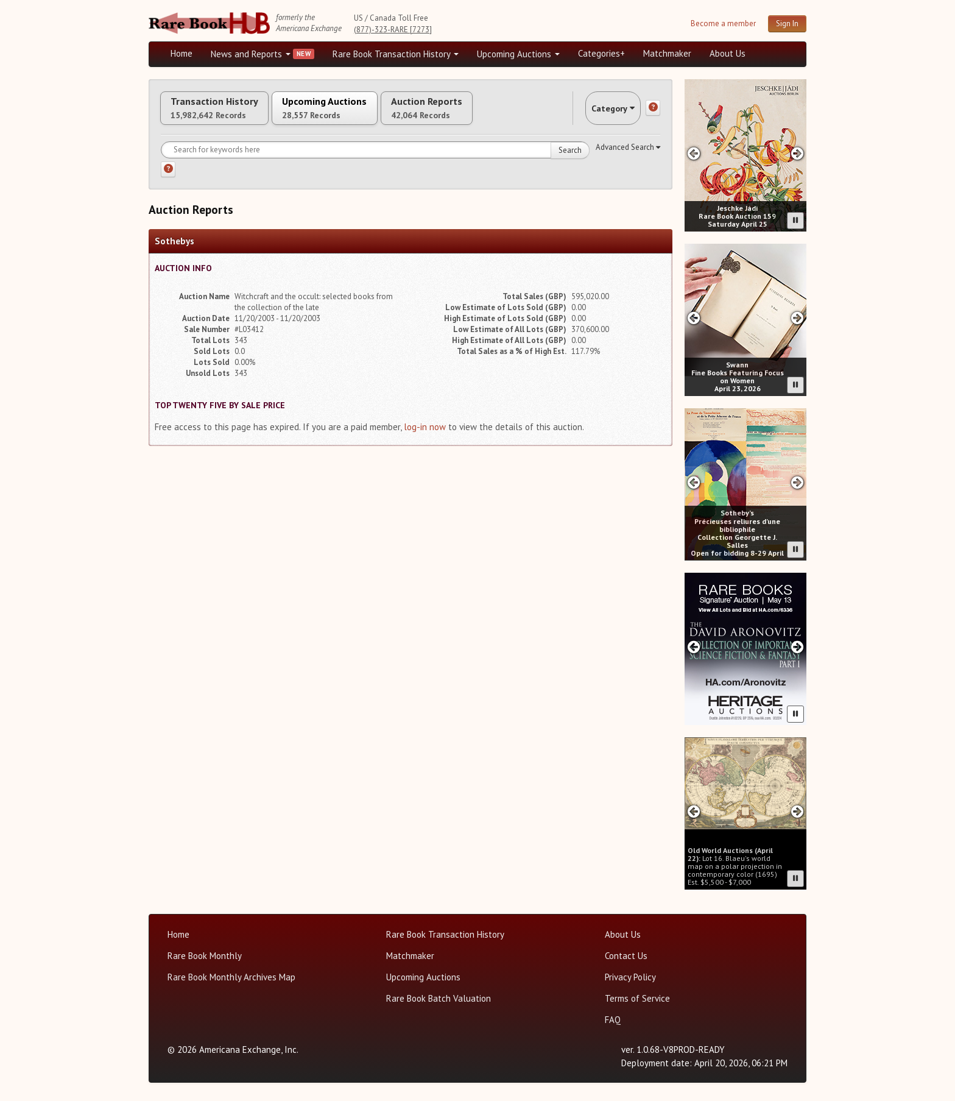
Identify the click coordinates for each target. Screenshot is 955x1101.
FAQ (613, 1019)
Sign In (787, 23)
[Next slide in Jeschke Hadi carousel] (797, 153)
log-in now (425, 438)
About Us (727, 53)
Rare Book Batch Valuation (438, 998)
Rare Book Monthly (204, 955)
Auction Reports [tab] (487, 114)
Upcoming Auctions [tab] (361, 114)
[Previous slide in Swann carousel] (693, 318)
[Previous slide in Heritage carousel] (693, 647)
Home (181, 53)
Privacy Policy (630, 977)
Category (602, 114)
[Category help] (653, 114)
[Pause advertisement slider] (795, 220)
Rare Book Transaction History (396, 54)
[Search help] (168, 181)
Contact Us (626, 955)
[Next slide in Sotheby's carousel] (797, 482)
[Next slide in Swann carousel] (797, 318)
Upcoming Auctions (518, 54)
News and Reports (251, 54)
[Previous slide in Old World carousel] (693, 811)
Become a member (723, 23)
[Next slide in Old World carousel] (797, 811)
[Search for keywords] (375, 161)
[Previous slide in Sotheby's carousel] (693, 482)
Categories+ (601, 53)
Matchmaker (667, 53)
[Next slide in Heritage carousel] (797, 647)
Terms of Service (637, 998)
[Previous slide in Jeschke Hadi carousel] (693, 153)
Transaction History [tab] (226, 114)
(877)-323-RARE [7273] (393, 29)
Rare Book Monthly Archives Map (231, 977)
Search (570, 162)
